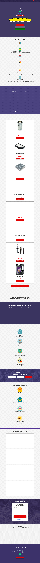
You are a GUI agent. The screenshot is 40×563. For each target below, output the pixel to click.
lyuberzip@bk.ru (20, 548)
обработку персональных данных (24, 378)
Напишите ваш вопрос (20, 513)
